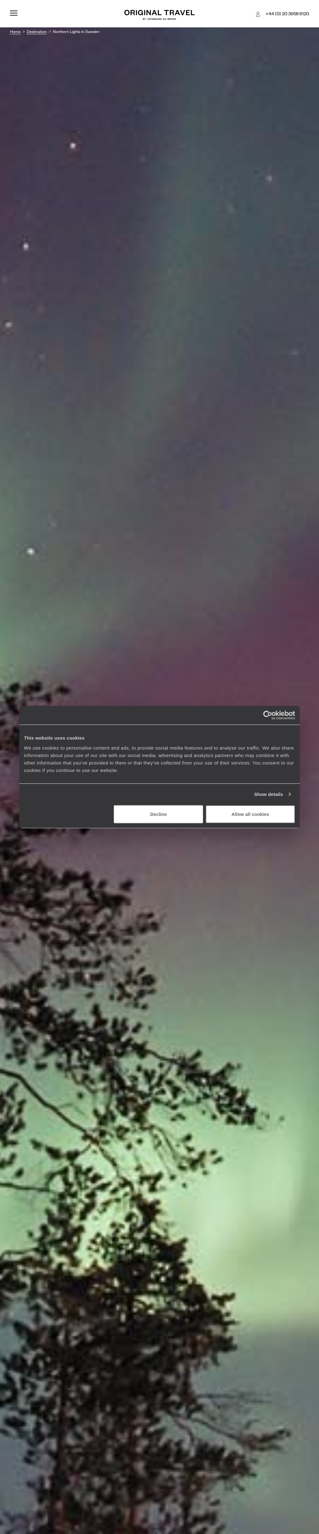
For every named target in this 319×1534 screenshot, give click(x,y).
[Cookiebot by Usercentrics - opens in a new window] (267, 715)
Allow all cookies (250, 813)
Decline (158, 813)
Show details (268, 794)
